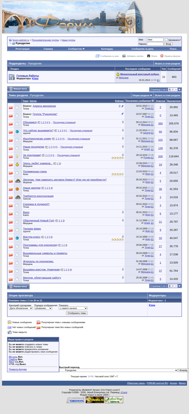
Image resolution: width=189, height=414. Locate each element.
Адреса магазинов (44, 105)
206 (160, 156)
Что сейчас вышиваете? (38, 130)
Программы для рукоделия (40, 245)
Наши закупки (32, 187)
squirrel (26, 133)
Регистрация (22, 49)
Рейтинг (119, 101)
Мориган (27, 182)
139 (160, 148)
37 (160, 270)
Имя (141, 39)
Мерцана (123, 77)
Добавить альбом (135, 56)
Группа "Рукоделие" (45, 114)
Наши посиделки (33, 146)
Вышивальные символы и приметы (45, 253)
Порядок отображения (45, 305)
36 (160, 189)
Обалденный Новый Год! (38, 220)
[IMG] (11, 361)
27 (160, 246)
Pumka (147, 157)
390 (160, 123)
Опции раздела (141, 95)
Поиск (173, 49)
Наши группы (68, 40)
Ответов (160, 101)
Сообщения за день (143, 49)
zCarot (124, 392)
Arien (25, 174)
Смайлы (13, 359)
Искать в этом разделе (167, 63)
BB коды (13, 357)
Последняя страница (64, 122)
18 (160, 164)
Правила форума (172, 56)
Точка (26, 108)
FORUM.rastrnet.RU (157, 383)
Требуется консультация (38, 196)
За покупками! (32, 155)
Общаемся (30, 122)
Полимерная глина (35, 171)
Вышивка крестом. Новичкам (41, 269)
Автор (33, 101)
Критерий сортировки (20, 305)
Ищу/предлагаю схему (37, 138)
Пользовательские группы (45, 40)
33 (160, 238)
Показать (63, 305)
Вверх (182, 383)
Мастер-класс (31, 236)
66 (160, 131)
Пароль (142, 44)
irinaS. (147, 149)
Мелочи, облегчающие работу (42, 277)
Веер (26, 212)
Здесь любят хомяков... (38, 163)
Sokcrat (27, 199)
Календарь (107, 49)
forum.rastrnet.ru (21, 40)
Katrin (26, 215)
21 (160, 221)
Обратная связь (136, 383)
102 (160, 139)
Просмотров (174, 101)
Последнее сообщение (138, 100)
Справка (48, 49)
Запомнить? (173, 40)
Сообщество (76, 49)
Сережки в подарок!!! (36, 204)
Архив (173, 383)
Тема (25, 101)
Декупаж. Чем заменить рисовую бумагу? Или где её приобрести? (65, 179)
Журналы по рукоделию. (38, 261)
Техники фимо (32, 228)
